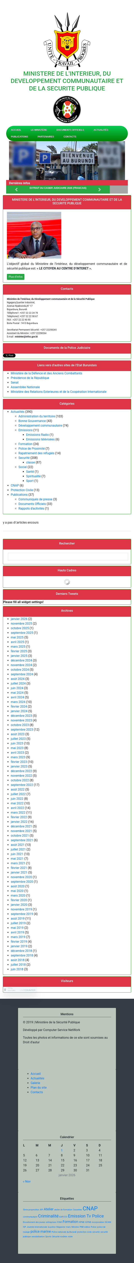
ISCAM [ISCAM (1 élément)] (108, 1222)
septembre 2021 (22, 840)
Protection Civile (22, 490)
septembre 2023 (22, 729)
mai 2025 (17, 637)
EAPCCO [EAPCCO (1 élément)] (63, 1217)
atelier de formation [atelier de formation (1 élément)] (63, 1209)
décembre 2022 (21, 771)
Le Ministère (39, 130)
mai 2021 (17, 858)
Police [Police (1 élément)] (93, 1227)
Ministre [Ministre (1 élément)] (75, 1227)
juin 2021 (17, 854)
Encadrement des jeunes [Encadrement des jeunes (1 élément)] (34, 1222)
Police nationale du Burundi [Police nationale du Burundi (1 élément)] (64, 1232)
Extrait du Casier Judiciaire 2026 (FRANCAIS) (58, 188)
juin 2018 (17, 969)
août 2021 (18, 845)
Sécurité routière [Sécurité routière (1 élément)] (59, 1236)
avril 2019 (17, 932)
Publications (19, 136)
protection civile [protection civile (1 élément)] (84, 1232)
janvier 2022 (19, 822)
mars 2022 (18, 812)
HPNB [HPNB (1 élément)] (81, 1222)
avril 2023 (17, 752)
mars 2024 (18, 702)
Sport (30, 481)
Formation (25, 444)
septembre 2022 (22, 785)
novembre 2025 (21, 623)
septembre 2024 (22, 674)
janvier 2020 (19, 905)
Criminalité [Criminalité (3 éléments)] (48, 1215)
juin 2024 (17, 688)
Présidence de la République (30, 378)
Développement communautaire (40, 425)
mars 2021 (18, 863)
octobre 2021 (20, 835)
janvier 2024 (19, 711)
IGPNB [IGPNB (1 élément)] (88, 1222)
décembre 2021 (21, 826)
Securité (24, 458)
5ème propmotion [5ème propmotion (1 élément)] (31, 1209)
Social (22, 467)
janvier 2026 (19, 619)
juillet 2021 (18, 849)
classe (30, 462)
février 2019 (19, 941)
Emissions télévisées (40, 439)
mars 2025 (18, 646)
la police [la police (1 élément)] (52, 1227)
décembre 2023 (21, 716)
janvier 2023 (19, 766)
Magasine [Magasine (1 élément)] (60, 1227)
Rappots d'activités (31, 508)
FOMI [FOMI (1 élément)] (59, 1222)
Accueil (16, 130)
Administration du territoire (36, 416)
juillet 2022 (18, 794)
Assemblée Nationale (25, 387)
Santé (30, 471)
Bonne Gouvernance (32, 421)
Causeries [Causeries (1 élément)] (77, 1209)
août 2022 (18, 789)
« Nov (27, 1181)
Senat (15, 382)
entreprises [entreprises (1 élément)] (51, 1222)
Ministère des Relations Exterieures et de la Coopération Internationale (58, 392)
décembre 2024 (21, 660)
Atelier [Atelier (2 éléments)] (48, 1209)
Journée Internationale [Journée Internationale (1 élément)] (37, 1227)
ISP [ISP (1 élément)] (24, 1227)
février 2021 (19, 868)
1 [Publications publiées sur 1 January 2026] (62, 1150)
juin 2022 (17, 799)
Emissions (25, 430)
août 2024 (18, 679)
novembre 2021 (21, 831)
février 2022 (19, 817)
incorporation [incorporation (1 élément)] (98, 1222)
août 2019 (18, 918)
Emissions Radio (37, 435)
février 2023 (19, 762)
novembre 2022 (21, 775)
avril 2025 (17, 642)
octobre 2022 (20, 780)
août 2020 (18, 886)
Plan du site (39, 1087)
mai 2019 (17, 928)
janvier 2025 (19, 656)
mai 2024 (17, 692)
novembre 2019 (21, 909)
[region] (67, 160)
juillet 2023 (18, 739)
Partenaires (46, 136)
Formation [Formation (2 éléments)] (70, 1222)
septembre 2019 (22, 914)
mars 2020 (18, 895)
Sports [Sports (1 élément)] (48, 1236)
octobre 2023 (20, 725)
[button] (36, 165)
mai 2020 (17, 891)
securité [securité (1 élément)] (96, 1232)
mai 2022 (17, 803)
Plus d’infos (16, 276)
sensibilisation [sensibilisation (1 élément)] (38, 1236)
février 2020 (19, 900)
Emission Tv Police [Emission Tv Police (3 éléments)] (86, 1215)
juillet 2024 (18, 683)
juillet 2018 (18, 964)
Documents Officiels (70, 130)
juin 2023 (17, 743)
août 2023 (18, 734)
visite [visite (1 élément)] (70, 1236)
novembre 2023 (21, 720)
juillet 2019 (18, 923)
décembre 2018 (21, 951)
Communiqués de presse (35, 499)
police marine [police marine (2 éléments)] (41, 1231)
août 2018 (18, 960)
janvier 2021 (19, 872)
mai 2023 (17, 748)
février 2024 (19, 706)
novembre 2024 (21, 665)
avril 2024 (17, 697)
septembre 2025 (22, 633)
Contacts (70, 136)
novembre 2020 (21, 877)
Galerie (35, 1083)
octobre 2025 (20, 628)
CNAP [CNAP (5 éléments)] (90, 1208)
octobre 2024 (20, 669)
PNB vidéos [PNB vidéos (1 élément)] (85, 1227)
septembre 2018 (22, 955)
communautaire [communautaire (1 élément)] (30, 1217)
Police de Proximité (31, 448)
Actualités (101, 130)
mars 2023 (18, 757)
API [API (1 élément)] (41, 1209)
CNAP (15, 485)
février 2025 (19, 651)
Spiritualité (33, 476)
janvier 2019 (19, 946)
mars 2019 (18, 937)
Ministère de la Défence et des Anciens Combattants (46, 373)
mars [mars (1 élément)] (68, 1227)
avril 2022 (17, 808)
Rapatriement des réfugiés (36, 453)
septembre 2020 (22, 881)
